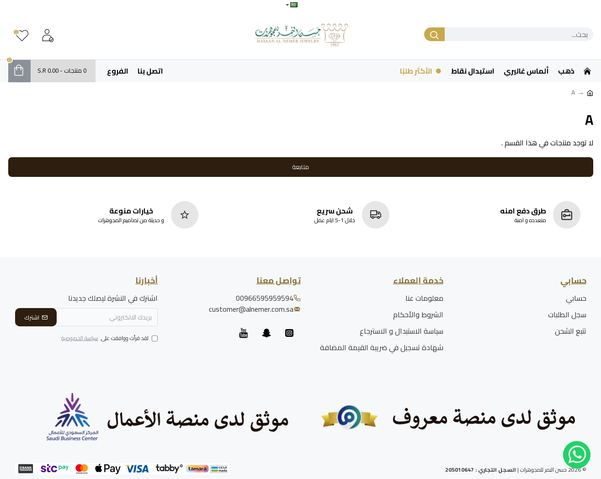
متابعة (300, 166)
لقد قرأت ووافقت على (109, 338)
